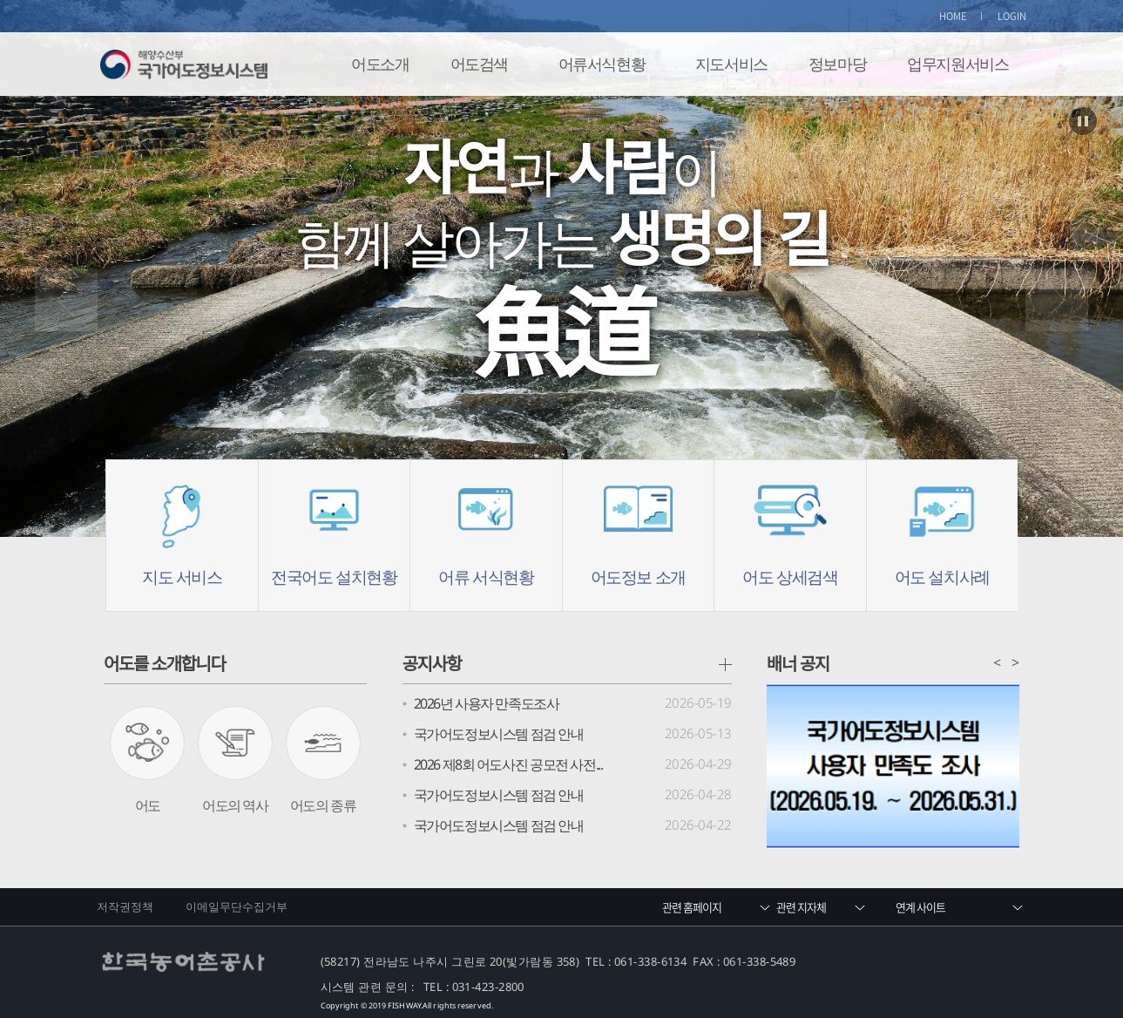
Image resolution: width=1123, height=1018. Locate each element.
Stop (1083, 121)
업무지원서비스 (957, 63)
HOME (953, 16)
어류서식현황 (602, 63)
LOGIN (1012, 16)
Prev (66, 299)
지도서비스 (731, 63)
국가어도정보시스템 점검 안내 (499, 733)
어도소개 (380, 63)
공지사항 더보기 (725, 664)
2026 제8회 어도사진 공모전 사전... (508, 764)
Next (1056, 299)
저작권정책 (125, 906)
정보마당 (837, 63)
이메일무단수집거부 (237, 906)
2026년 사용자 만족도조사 (486, 703)
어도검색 (479, 63)
